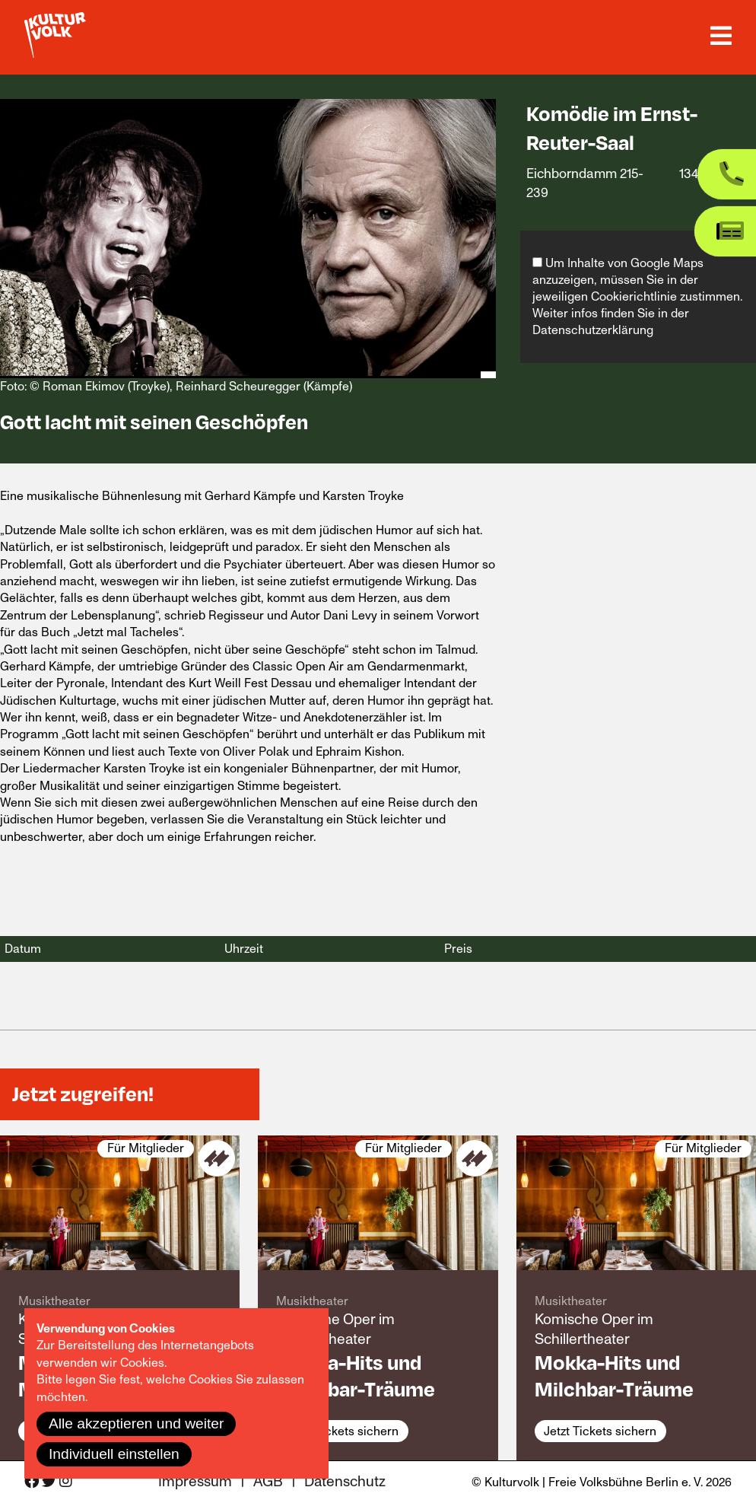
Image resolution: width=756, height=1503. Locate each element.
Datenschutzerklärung (592, 330)
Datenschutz (345, 1482)
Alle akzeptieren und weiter (136, 1423)
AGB (268, 1482)
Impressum (195, 1482)
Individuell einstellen (114, 1454)
